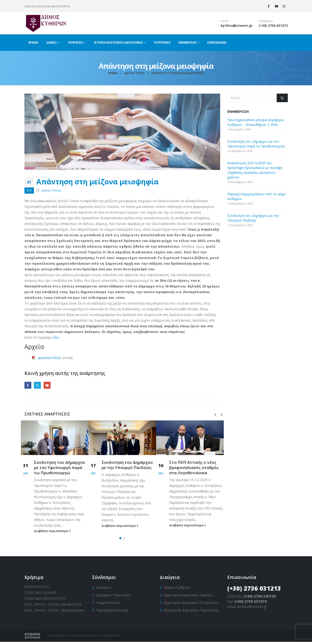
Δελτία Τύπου (51, 190)
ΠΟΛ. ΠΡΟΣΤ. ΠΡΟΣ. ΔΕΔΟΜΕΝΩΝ (54, 610)
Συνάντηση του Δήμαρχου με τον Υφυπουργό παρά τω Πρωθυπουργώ (59, 467)
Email (47, 385)
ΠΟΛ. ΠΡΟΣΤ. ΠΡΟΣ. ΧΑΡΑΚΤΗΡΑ (52, 604)
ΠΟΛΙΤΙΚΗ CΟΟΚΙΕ (40, 592)
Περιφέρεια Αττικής (112, 610)
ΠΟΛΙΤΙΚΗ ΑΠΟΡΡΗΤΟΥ (45, 598)
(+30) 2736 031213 (273, 25)
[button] (120, 538)
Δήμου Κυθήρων (177, 587)
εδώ (56, 337)
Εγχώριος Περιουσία (113, 594)
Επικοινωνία (216, 43)
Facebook (27, 385)
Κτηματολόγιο (108, 602)
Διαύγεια (103, 587)
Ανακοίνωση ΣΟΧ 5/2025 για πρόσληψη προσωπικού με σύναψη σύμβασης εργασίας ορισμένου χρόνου (254, 170)
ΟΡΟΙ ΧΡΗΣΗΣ (37, 586)
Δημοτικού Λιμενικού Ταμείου (188, 594)
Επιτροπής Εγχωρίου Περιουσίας (191, 610)
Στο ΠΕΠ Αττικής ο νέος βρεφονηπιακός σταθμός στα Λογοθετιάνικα (194, 467)
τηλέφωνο (266, 21)
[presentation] (215, 414)
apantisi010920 (49, 357)
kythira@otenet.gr (237, 25)
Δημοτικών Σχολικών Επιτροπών (191, 602)
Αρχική (33, 43)
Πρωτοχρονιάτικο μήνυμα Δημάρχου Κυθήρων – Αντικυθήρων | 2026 (255, 122)
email (224, 21)
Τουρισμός (162, 43)
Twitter (37, 385)
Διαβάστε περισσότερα (52, 531)
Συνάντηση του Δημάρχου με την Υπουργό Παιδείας (127, 465)
